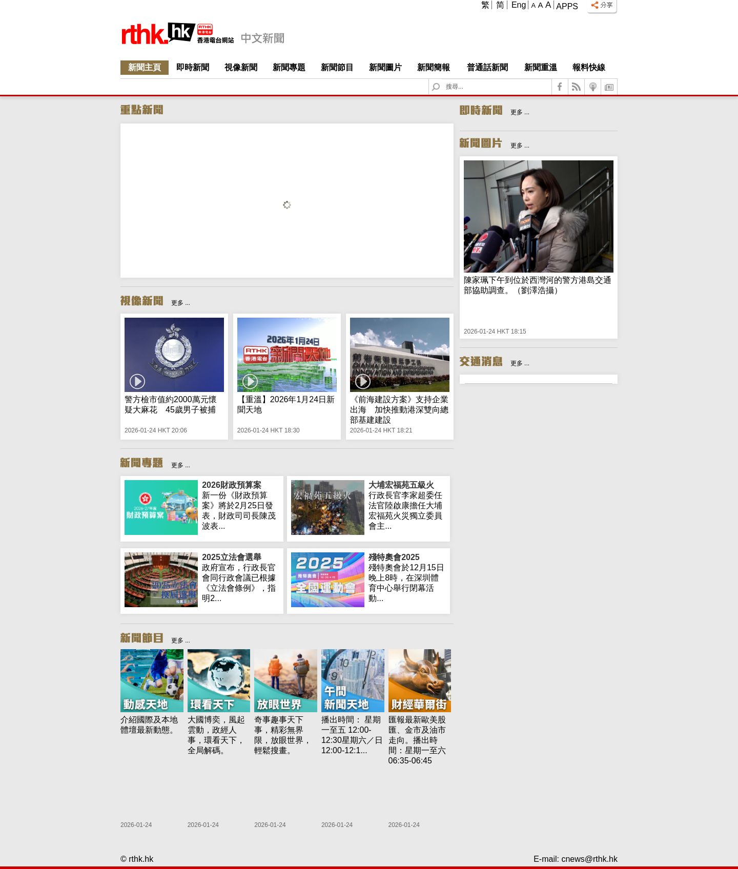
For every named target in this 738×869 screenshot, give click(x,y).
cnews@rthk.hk (589, 859)
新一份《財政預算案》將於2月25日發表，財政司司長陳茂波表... (240, 505)
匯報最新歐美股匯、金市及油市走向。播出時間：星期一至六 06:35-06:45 (417, 740)
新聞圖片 (385, 67)
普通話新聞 (487, 67)
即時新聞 (192, 67)
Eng (518, 5)
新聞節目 (337, 67)
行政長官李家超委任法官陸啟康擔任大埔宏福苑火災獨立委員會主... (407, 505)
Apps (567, 6)
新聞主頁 (144, 67)
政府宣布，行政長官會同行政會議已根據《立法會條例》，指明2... (240, 577)
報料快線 (588, 67)
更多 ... (180, 302)
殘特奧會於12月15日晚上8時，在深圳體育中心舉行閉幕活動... (407, 577)
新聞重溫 (540, 67)
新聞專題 (289, 67)
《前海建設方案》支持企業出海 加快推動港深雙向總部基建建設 (399, 409)
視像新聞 (240, 67)
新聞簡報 (433, 67)
